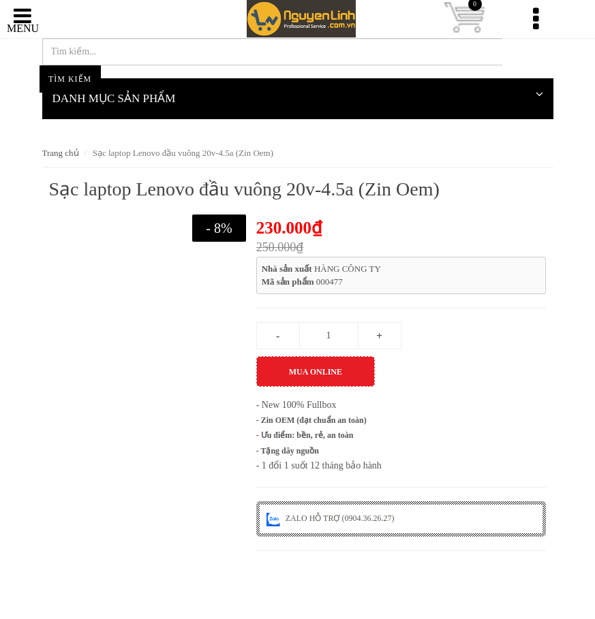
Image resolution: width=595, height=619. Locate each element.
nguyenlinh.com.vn (298, 20)
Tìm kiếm (527, 54)
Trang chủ (60, 153)
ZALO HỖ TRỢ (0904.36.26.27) (330, 518)
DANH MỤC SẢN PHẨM (297, 93)
